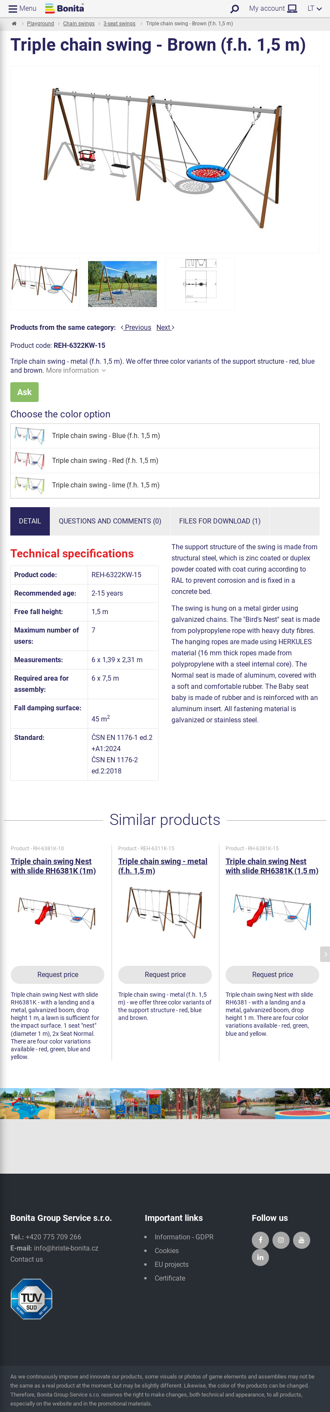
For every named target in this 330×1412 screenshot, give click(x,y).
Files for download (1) (220, 521)
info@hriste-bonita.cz (66, 1248)
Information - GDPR (184, 1237)
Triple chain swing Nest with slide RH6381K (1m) (53, 866)
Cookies (167, 1251)
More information (76, 370)
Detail (30, 521)
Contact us (26, 1259)
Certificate (170, 1278)
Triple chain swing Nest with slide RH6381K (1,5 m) (272, 866)
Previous (136, 327)
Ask (24, 392)
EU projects (172, 1264)
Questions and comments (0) (110, 521)
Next (165, 327)
